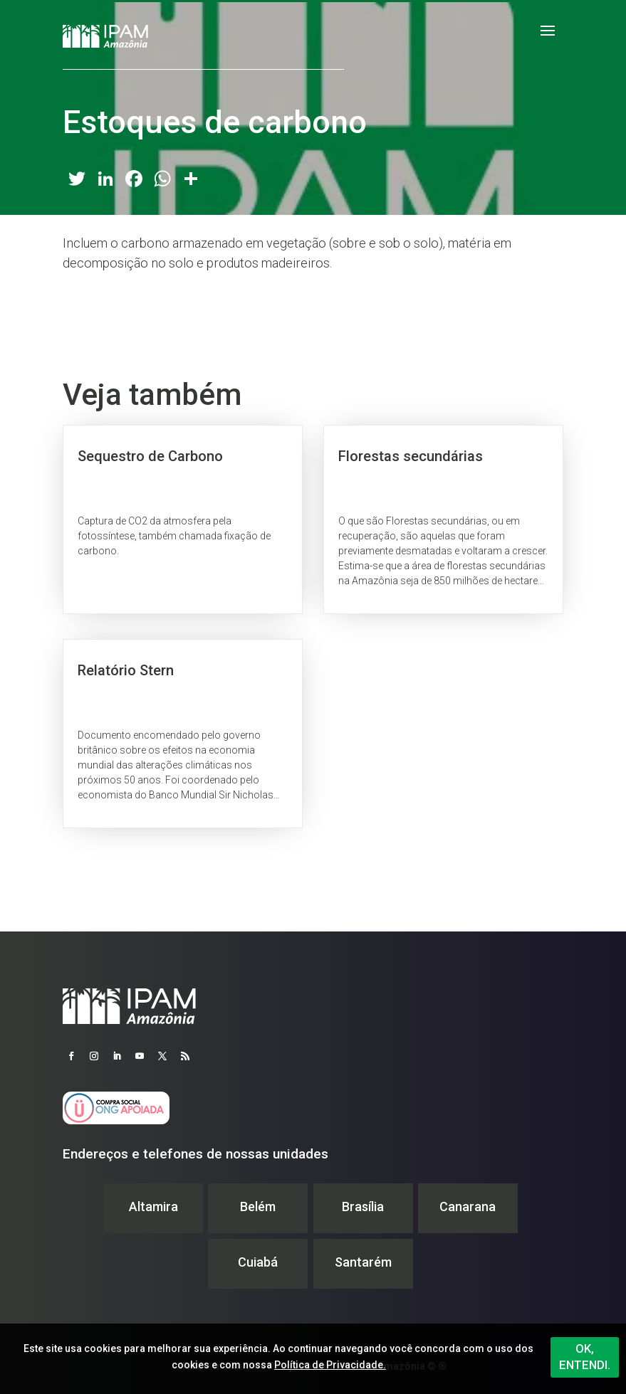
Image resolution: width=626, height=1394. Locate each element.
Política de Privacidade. (330, 1365)
